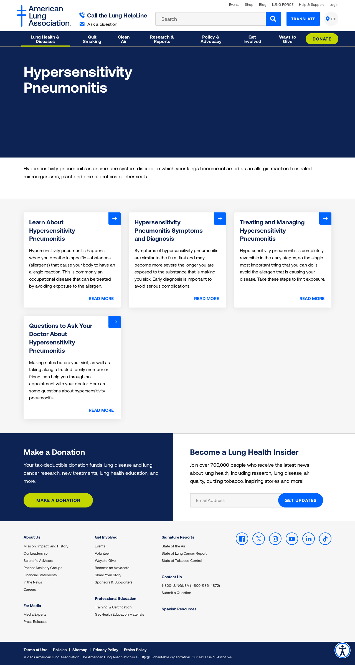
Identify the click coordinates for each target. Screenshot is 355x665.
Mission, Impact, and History (46, 546)
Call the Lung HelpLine (113, 15)
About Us (32, 537)
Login (333, 4)
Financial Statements (40, 575)
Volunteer (102, 553)
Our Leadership (36, 553)
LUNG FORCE (282, 4)
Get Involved (106, 537)
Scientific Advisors (38, 560)
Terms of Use (35, 649)
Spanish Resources (179, 608)
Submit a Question (176, 592)
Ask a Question (98, 24)
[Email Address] (237, 500)
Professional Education (115, 598)
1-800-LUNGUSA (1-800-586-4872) (191, 585)
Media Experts (35, 614)
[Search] (273, 19)
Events (234, 4)
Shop (249, 4)
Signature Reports (178, 537)
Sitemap (80, 649)
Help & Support (311, 4)
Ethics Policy (135, 649)
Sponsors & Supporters (113, 582)
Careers (30, 589)
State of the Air (173, 546)
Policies (60, 649)
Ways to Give (105, 560)
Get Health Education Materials (119, 614)
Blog (263, 4)
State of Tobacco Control (182, 560)
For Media (32, 605)
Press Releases (35, 621)
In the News (33, 582)
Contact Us (172, 576)
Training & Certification (113, 607)
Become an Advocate (112, 567)
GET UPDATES (301, 500)
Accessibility (342, 650)
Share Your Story (108, 575)
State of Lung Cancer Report (184, 553)
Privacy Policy (105, 649)
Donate (322, 38)
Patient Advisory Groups (43, 567)
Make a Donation (58, 500)
